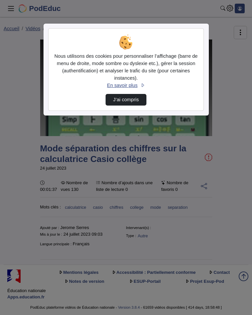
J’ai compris (126, 99)
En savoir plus (126, 85)
